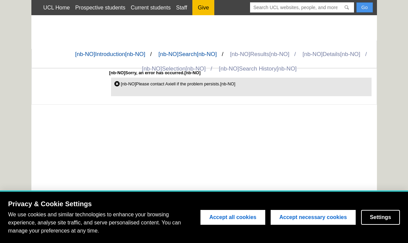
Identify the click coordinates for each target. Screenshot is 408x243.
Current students (150, 7)
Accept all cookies (232, 217)
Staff (181, 7)
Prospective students (100, 7)
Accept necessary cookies (313, 217)
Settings (380, 217)
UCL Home (56, 7)
